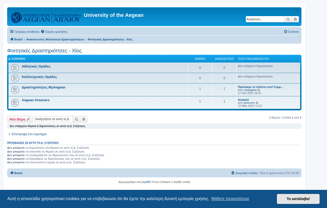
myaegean (250, 89)
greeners (249, 102)
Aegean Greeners (36, 100)
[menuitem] (54, 32)
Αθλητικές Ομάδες (36, 66)
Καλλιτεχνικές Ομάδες (39, 77)
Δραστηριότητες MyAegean (43, 87)
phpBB (145, 182)
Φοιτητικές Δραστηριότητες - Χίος (44, 50)
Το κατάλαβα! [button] (298, 199)
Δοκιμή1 (243, 99)
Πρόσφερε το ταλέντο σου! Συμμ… (261, 86)
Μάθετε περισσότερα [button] (230, 199)
